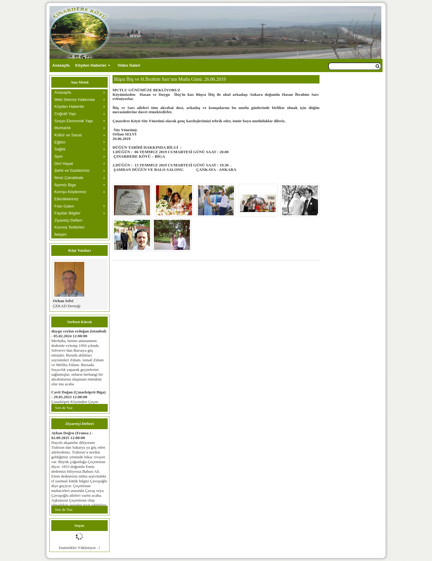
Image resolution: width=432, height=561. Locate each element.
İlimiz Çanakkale (68, 177)
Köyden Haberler (90, 65)
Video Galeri (129, 65)
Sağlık (59, 149)
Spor (58, 156)
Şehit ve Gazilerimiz (72, 170)
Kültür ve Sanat (68, 135)
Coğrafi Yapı (65, 113)
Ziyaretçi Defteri (68, 220)
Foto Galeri (64, 206)
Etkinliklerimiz (66, 199)
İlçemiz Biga (65, 185)
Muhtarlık (62, 128)
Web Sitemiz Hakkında (74, 99)
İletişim (60, 234)
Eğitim (59, 142)
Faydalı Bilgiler (67, 213)
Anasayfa (61, 65)
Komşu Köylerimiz (70, 192)
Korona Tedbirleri (69, 227)
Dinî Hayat (63, 163)
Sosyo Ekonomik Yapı (73, 121)
